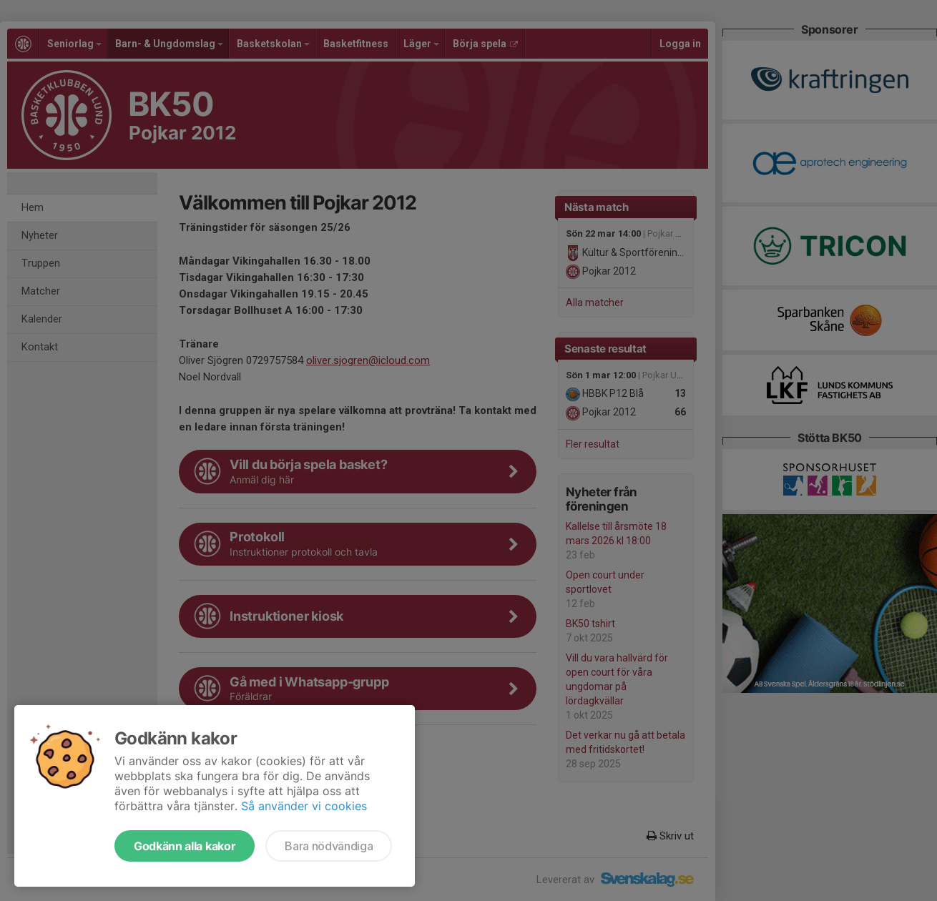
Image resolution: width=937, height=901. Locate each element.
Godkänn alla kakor (184, 846)
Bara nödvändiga (329, 846)
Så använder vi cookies (304, 806)
